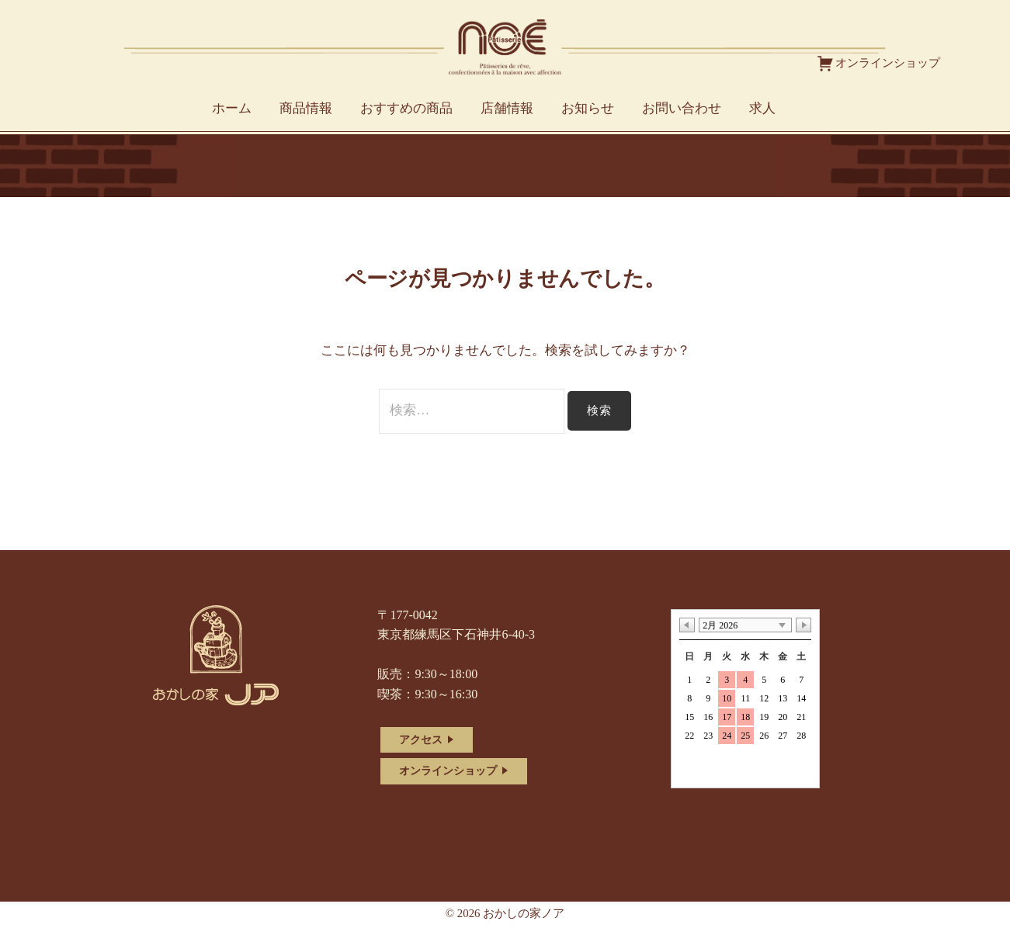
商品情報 (305, 108)
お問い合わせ (681, 108)
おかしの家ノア (523, 913)
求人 (762, 108)
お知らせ (587, 108)
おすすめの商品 (406, 108)
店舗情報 (507, 108)
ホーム (232, 108)
